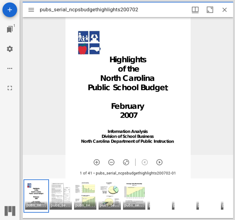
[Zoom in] (96, 162)
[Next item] (159, 162)
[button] (36, 196)
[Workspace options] (9, 68)
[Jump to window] (9, 29)
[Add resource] (9, 9)
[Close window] (224, 9)
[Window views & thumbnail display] (195, 9)
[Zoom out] (111, 162)
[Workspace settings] (9, 49)
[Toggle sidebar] (31, 9)
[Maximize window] (210, 9)
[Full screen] (9, 88)
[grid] (128, 198)
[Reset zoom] (126, 162)
